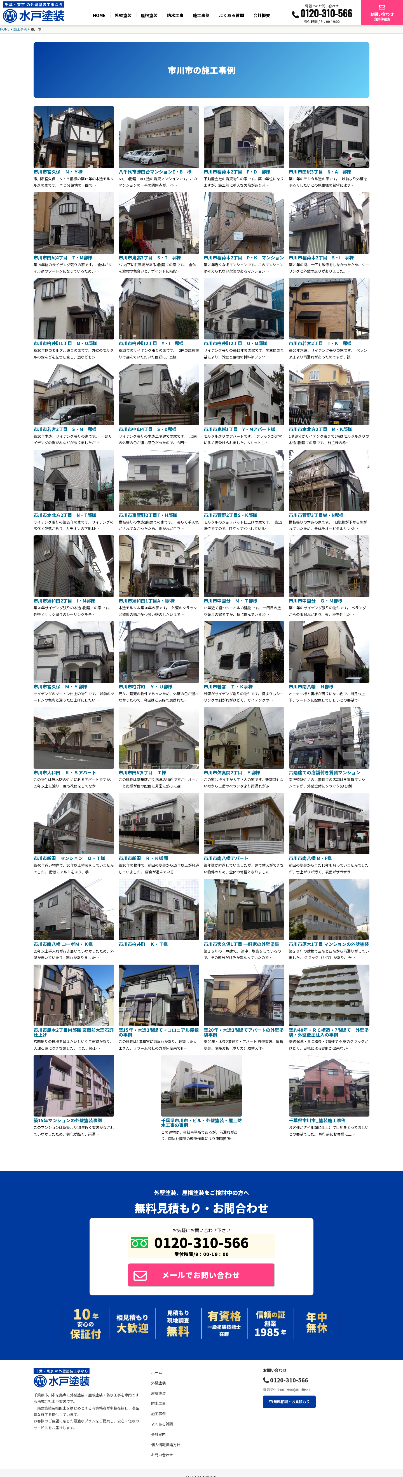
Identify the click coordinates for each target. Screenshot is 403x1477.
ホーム (156, 1370)
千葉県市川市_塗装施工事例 (317, 1116)
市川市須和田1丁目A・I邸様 (147, 599)
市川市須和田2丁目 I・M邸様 (64, 599)
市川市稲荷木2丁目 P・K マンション (244, 256)
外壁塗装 (123, 15)
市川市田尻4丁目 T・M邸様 (63, 256)
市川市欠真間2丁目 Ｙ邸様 (232, 770)
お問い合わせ (162, 1452)
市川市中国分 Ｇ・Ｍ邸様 (316, 599)
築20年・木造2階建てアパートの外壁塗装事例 (244, 1029)
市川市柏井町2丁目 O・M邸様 (236, 342)
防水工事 (175, 15)
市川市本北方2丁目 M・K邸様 (320, 428)
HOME (99, 15)
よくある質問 (231, 15)
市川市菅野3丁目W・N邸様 (316, 513)
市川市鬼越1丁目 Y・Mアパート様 (239, 428)
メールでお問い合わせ (189, 1272)
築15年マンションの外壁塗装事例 (68, 1116)
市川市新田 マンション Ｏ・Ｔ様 (69, 855)
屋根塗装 (149, 15)
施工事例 (201, 15)
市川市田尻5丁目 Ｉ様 (142, 770)
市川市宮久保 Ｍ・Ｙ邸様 (60, 684)
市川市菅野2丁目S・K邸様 (230, 513)
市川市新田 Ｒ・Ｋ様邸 (143, 855)
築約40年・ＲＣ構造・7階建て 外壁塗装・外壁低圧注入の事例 (329, 1029)
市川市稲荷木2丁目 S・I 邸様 (321, 256)
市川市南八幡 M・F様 (310, 855)
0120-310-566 (285, 1378)
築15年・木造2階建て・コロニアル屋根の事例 (159, 1029)
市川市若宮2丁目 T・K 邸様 (320, 342)
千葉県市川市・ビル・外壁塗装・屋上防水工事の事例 (201, 1119)
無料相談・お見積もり (289, 1399)
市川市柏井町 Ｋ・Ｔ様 (143, 941)
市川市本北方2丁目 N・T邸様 (65, 513)
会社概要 (261, 15)
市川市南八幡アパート (226, 855)
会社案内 (158, 1432)
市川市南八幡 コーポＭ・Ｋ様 (63, 941)
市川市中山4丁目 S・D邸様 (148, 428)
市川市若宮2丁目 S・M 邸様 (65, 428)
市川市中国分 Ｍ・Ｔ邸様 (230, 599)
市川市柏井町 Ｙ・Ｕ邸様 (145, 684)
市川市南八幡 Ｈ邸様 (311, 684)
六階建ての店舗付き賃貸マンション (324, 770)
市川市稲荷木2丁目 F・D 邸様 (237, 171)
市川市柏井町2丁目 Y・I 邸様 (151, 342)
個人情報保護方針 (165, 1442)
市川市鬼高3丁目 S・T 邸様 (150, 256)
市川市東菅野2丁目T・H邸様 (148, 513)
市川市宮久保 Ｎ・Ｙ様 (58, 171)
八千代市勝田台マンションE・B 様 (155, 171)
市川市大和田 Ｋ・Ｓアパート (65, 770)
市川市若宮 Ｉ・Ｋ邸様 (230, 684)
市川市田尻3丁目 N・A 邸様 (320, 171)
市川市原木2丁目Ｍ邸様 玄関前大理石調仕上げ (74, 1029)
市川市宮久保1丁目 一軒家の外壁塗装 (241, 941)
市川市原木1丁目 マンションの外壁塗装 (329, 941)
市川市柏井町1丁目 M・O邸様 (65, 342)
